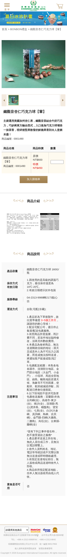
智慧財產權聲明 (45, 548)
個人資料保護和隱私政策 (25, 548)
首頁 (4, 29)
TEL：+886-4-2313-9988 (22, 539)
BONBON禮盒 (18, 29)
